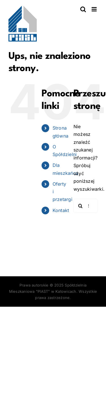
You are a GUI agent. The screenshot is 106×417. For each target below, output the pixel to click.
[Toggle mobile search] (83, 9)
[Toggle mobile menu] (95, 9)
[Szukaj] (80, 206)
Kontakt (61, 210)
